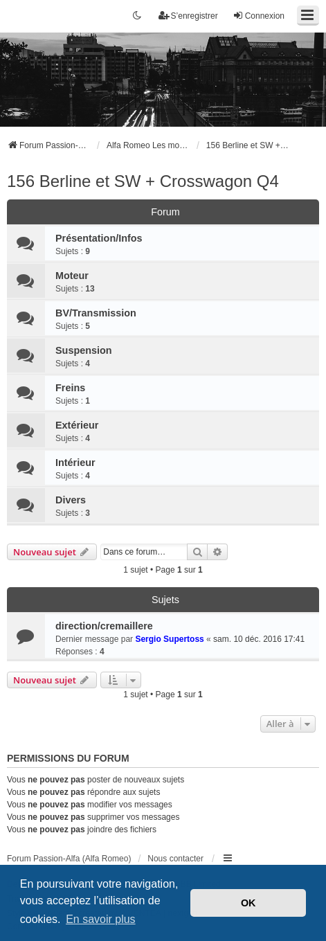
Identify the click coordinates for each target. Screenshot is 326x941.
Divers (70, 499)
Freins (70, 387)
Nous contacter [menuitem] (175, 858)
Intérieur (75, 462)
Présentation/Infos (99, 238)
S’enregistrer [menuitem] (188, 15)
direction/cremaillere (104, 625)
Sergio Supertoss (169, 639)
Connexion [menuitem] (258, 15)
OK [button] (248, 902)
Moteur (72, 275)
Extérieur (76, 425)
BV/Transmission (95, 313)
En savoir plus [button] (101, 919)
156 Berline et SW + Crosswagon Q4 (143, 181)
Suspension (83, 350)
